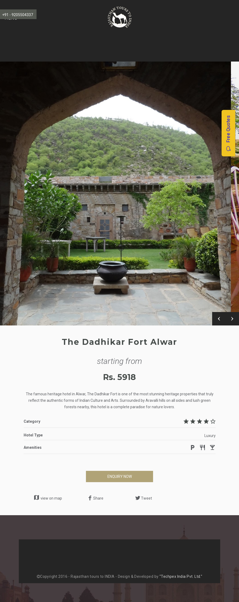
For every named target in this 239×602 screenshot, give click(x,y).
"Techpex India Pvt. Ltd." (181, 576)
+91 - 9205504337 (17, 15)
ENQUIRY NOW (119, 476)
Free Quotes (228, 133)
